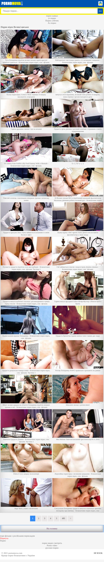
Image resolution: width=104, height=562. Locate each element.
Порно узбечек (52, 20)
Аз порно (52, 23)
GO (100, 11)
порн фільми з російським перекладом (17, 536)
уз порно (52, 18)
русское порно (52, 548)
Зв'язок (98, 553)
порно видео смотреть (52, 543)
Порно (3, 541)
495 (63, 518)
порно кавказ (52, 16)
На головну (52, 528)
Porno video (52, 545)
